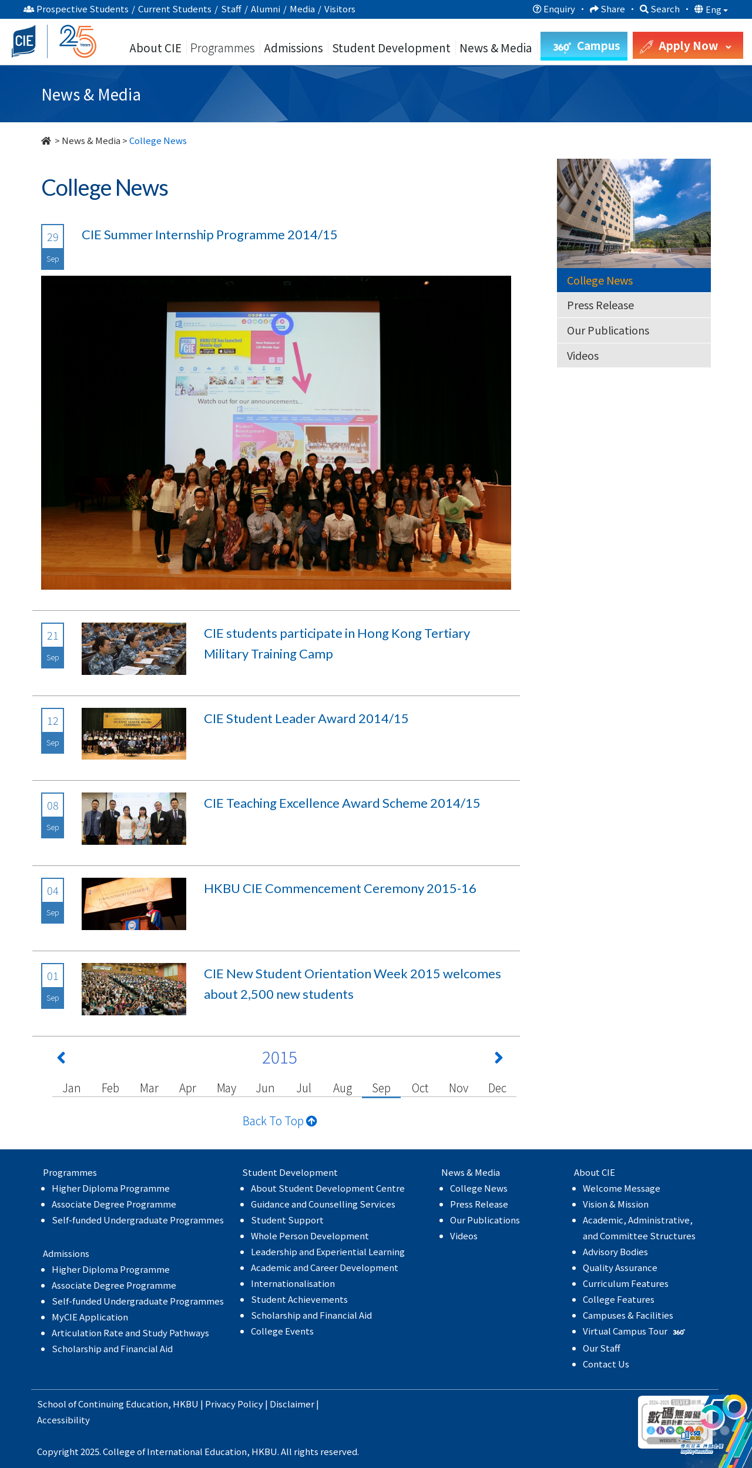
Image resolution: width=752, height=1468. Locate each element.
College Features (618, 1299)
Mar (149, 1087)
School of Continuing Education (102, 1403)
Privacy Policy (234, 1403)
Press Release (600, 304)
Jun (265, 1087)
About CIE (155, 47)
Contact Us (606, 1363)
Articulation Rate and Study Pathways (130, 1332)
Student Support (287, 1219)
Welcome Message (621, 1188)
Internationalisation (293, 1283)
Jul (303, 1087)
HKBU (186, 1403)
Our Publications (608, 329)
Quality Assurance (620, 1267)
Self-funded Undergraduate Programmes (138, 1219)
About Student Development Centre (328, 1188)
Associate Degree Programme (114, 1204)
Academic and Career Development (324, 1267)
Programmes (223, 47)
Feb (110, 1087)
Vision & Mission (616, 1204)
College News (600, 279)
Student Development (391, 47)
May (226, 1087)
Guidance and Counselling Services (323, 1204)
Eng (717, 9)
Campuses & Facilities (628, 1315)
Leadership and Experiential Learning (328, 1251)
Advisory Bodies (615, 1251)
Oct (420, 1087)
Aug (342, 1087)
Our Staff (601, 1348)
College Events (282, 1331)
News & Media (91, 140)
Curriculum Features (626, 1283)
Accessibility (63, 1419)
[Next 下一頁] (498, 1060)
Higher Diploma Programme (111, 1188)
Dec (497, 1087)
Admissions (293, 47)
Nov (458, 1087)
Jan (71, 1087)
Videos (583, 355)
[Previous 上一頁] (61, 1060)
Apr (187, 1087)
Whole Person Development (310, 1235)
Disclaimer (292, 1403)
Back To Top (280, 1120)
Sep (381, 1087)
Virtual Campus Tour (635, 1331)
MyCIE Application (90, 1316)
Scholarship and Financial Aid (112, 1348)
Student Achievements (299, 1299)
